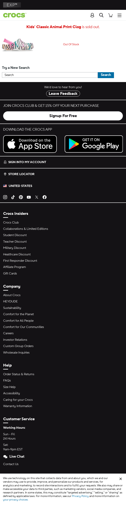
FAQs (7, 380)
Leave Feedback (63, 93)
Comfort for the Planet (18, 314)
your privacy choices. (15, 500)
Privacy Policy (80, 496)
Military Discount (14, 248)
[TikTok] (13, 197)
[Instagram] (5, 197)
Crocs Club (11, 222)
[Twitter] (37, 197)
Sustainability (12, 308)
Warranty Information (17, 406)
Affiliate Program (14, 267)
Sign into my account (25, 162)
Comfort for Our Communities (23, 327)
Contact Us (11, 464)
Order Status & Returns (18, 374)
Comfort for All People (18, 321)
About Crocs (12, 295)
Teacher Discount (15, 242)
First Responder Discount (20, 261)
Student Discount (15, 235)
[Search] (101, 15)
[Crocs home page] (13, 15)
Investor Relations (15, 340)
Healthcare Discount (17, 254)
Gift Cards (10, 273)
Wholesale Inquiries (16, 353)
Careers (8, 333)
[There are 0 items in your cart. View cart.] (110, 15)
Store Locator (19, 174)
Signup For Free (63, 115)
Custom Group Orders (18, 346)
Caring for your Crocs (18, 400)
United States (20, 186)
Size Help (9, 387)
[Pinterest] (21, 197)
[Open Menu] (120, 15)
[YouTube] (29, 197)
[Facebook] (45, 197)
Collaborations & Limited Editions (25, 229)
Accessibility (11, 393)
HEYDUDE (10, 301)
